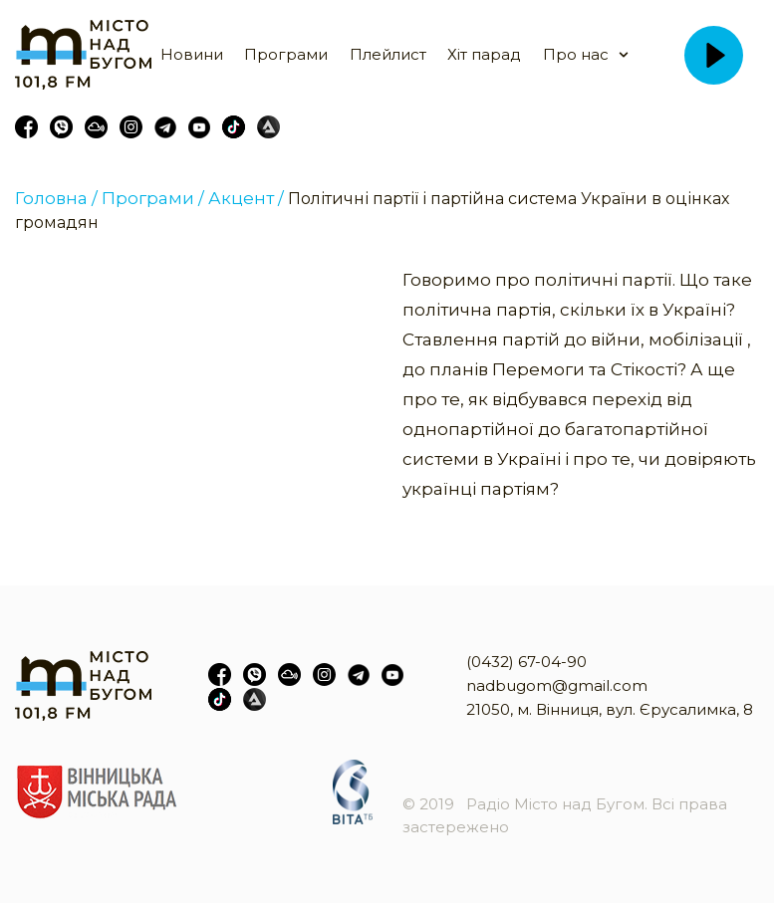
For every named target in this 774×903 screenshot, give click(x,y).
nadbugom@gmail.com (556, 685)
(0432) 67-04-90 (526, 661)
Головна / (56, 198)
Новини (191, 54)
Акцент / (246, 198)
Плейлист (388, 54)
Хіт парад (484, 54)
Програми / (153, 198)
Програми (286, 54)
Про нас (576, 54)
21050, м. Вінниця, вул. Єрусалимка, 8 (609, 709)
